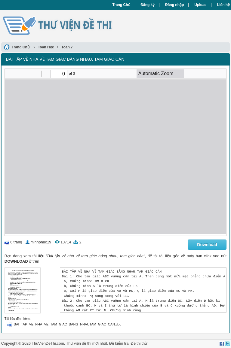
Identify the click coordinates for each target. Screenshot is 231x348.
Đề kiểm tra (118, 343)
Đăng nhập (174, 5)
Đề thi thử (139, 343)
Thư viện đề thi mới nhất (86, 343)
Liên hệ (223, 5)
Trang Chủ (121, 5)
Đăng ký (147, 5)
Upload (200, 5)
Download (207, 244)
